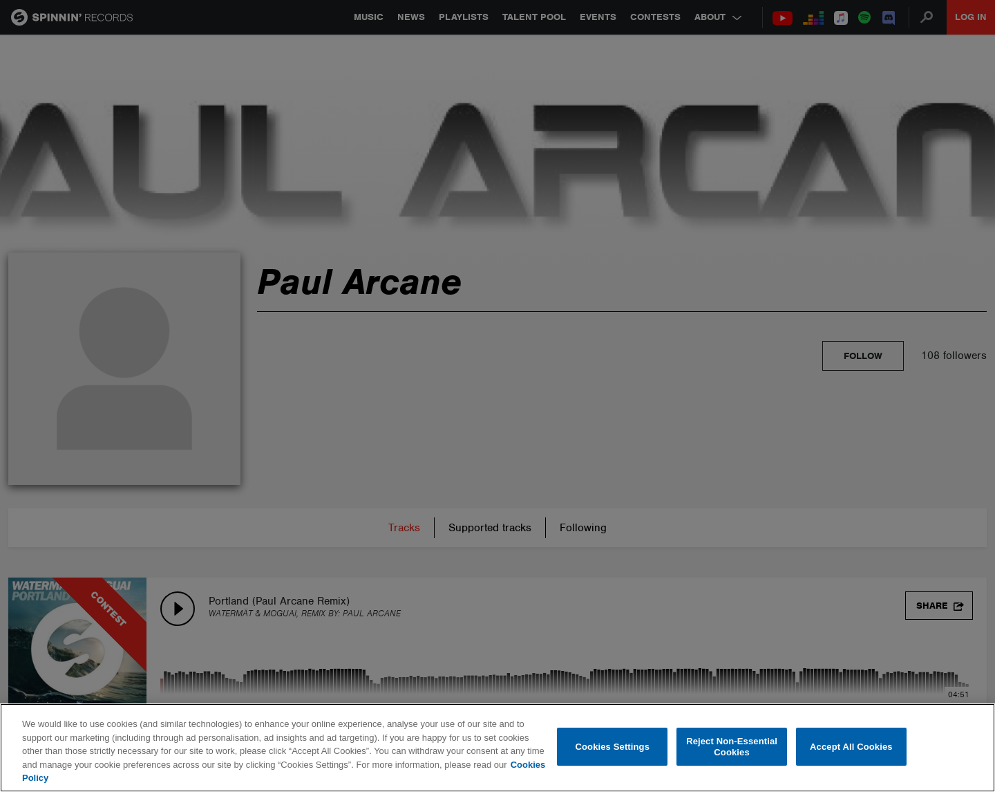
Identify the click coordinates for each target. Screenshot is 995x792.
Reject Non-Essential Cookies (731, 746)
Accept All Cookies (851, 747)
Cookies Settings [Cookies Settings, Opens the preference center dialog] (613, 747)
